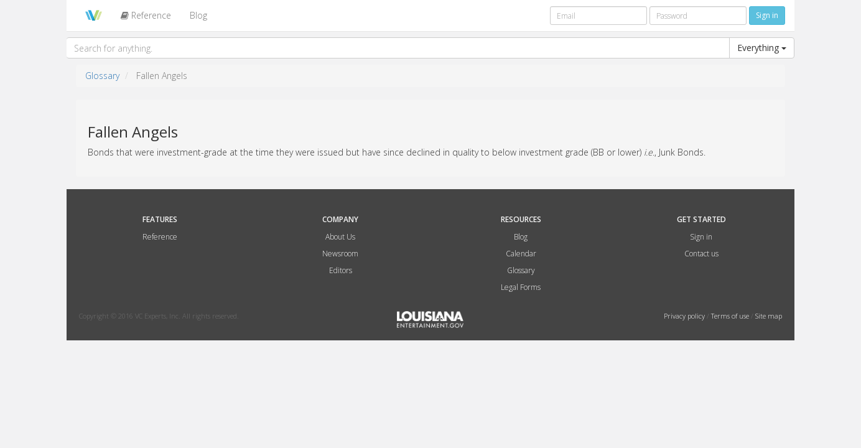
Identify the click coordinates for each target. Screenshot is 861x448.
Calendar (521, 253)
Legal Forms (521, 287)
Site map (768, 315)
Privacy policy (685, 315)
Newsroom (340, 253)
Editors (340, 270)
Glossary (102, 76)
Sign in (701, 236)
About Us (340, 236)
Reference (146, 15)
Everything (761, 48)
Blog (198, 15)
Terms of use (731, 315)
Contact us (701, 253)
